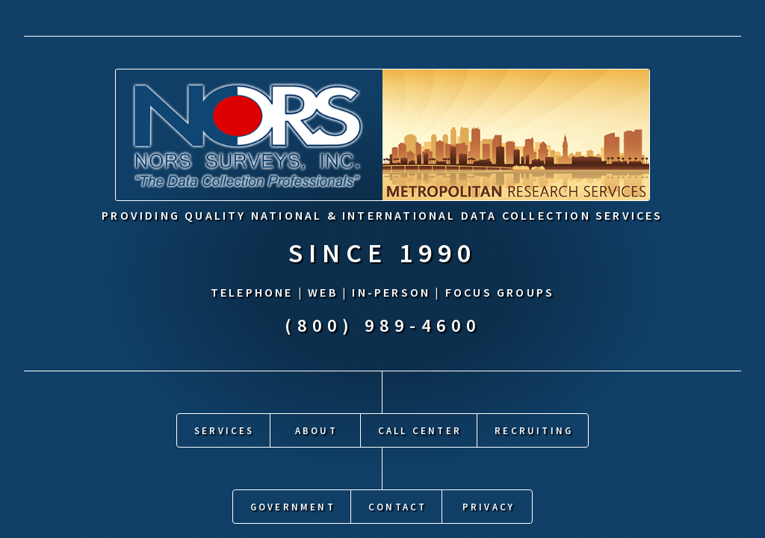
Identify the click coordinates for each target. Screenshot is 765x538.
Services (224, 428)
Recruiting (534, 428)
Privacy (488, 504)
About (316, 428)
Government (292, 504)
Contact (397, 504)
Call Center (420, 428)
